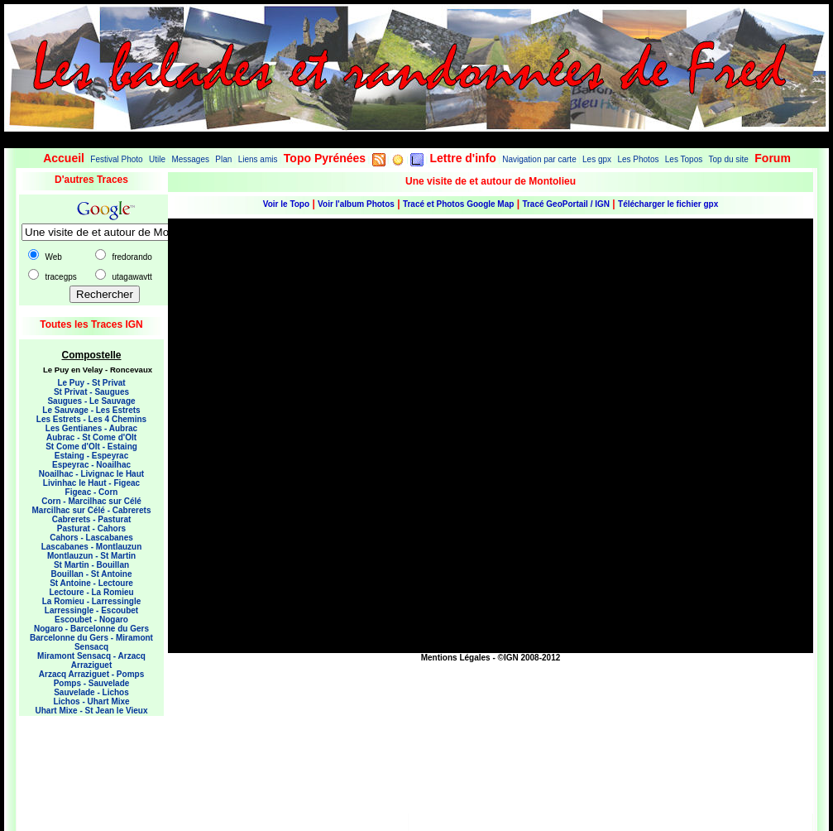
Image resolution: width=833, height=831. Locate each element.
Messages (190, 159)
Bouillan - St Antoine (91, 574)
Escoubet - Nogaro (91, 619)
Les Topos (683, 159)
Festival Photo (116, 159)
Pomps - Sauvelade (92, 683)
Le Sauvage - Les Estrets (91, 410)
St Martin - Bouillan (91, 564)
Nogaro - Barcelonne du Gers (91, 628)
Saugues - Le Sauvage (91, 401)
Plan (223, 159)
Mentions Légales (456, 657)
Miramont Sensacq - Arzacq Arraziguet (91, 660)
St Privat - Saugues (91, 391)
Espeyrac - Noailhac (91, 464)
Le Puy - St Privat (91, 382)
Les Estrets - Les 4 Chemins (91, 419)
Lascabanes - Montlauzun (91, 546)
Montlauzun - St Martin (91, 555)
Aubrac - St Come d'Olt (91, 437)
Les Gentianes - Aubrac (91, 428)
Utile (157, 159)
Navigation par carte (539, 159)
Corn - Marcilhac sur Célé (91, 501)
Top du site (729, 159)
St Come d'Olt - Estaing (91, 446)
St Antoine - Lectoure (91, 583)
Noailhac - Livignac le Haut (91, 473)
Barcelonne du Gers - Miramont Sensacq (91, 642)
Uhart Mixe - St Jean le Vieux (92, 710)
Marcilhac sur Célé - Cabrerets (91, 510)
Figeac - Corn (91, 492)
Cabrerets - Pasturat (92, 519)
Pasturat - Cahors (91, 528)
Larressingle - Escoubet (91, 610)
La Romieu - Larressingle (91, 601)
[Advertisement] (85, 761)
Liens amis (258, 159)
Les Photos (637, 159)
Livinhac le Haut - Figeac (91, 483)
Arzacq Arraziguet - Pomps (91, 674)
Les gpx (596, 159)
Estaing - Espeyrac (91, 455)
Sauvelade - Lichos (91, 692)
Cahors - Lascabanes (91, 537)
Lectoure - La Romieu (91, 592)
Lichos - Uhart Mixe (91, 701)
